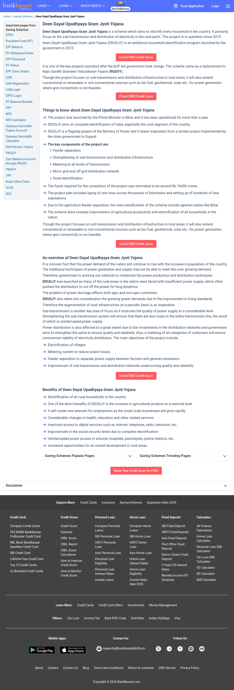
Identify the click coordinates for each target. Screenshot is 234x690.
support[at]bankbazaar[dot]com (120, 648)
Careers (53, 668)
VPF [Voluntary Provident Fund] (8, 175)
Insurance (108, 502)
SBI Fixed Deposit (173, 526)
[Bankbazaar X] (159, 648)
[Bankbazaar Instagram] (191, 648)
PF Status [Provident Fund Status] (12, 65)
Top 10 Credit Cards (23, 565)
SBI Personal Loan (107, 536)
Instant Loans (104, 580)
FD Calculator (206, 567)
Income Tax (92, 618)
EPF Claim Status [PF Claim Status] (17, 71)
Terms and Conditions (108, 668)
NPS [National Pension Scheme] (9, 114)
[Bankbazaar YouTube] (202, 648)
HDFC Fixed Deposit (175, 532)
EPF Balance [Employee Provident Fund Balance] (14, 47)
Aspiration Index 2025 (161, 502)
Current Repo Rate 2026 (138, 582)
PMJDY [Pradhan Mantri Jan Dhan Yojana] (11, 153)
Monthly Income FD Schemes (175, 578)
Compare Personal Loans (107, 528)
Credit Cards (88, 502)
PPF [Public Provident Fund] (8, 108)
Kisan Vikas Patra (18, 181)
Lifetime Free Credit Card (26, 559)
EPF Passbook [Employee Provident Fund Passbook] (15, 59)
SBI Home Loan (140, 536)
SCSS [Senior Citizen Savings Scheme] (9, 187)
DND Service (167, 668)
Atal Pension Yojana (19, 147)
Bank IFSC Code (115, 618)
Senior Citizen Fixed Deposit (175, 557)
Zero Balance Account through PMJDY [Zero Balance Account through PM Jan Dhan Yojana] (21, 161)
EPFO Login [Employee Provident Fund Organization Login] (14, 95)
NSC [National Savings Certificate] (9, 194)
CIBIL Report (69, 544)
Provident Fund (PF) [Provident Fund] (19, 41)
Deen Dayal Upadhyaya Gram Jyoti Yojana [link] (60, 16)
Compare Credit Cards (25, 526)
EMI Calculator (206, 580)
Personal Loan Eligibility (105, 561)
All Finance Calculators (204, 528)
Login (215, 6)
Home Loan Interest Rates (139, 561)
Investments (136, 605)
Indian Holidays (159, 618)
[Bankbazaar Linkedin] (170, 648)
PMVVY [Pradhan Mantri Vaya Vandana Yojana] (11, 169)
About (39, 668)
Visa (177, 618)
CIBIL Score (68, 538)
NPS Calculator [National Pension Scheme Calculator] (16, 120)
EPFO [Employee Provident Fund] (9, 35)
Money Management (163, 605)
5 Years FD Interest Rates (174, 567)
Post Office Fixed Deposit (173, 546)
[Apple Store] (73, 650)
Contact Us (70, 668)
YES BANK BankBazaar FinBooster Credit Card (25, 534)
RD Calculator (206, 573)
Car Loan (73, 618)
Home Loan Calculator (204, 538)
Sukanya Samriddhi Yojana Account (19, 128)
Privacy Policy (189, 668)
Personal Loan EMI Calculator (209, 549)
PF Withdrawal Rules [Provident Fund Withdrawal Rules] (20, 53)
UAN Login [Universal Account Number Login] (13, 89)
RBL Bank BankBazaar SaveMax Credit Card (25, 545)
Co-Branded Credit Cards (26, 571)
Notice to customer (141, 668)
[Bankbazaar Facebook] (181, 648)
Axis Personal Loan (108, 553)
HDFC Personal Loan (105, 545)
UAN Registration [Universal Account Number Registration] (17, 83)
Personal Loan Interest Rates (105, 571)
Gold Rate (137, 618)
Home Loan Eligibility (137, 571)
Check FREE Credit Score (136, 57)
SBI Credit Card (20, 553)
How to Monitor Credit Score (71, 573)
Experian (66, 532)
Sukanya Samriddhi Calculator (19, 139)
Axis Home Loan (141, 553)
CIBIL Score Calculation (68, 552)
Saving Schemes (23, 16)
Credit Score (69, 526)
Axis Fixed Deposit (174, 538)
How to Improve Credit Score (71, 563)
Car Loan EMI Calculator (206, 559)
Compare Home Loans (140, 528)
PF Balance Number (19, 102)
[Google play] (42, 650)
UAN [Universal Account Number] (9, 77)
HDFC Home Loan (138, 545)
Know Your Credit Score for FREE (136, 470)
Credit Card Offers (111, 605)
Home (6, 16)
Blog (86, 668)
